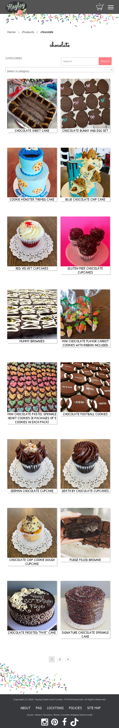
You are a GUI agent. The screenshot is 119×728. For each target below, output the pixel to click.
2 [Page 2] (59, 659)
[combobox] (59, 69)
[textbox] (59, 71)
